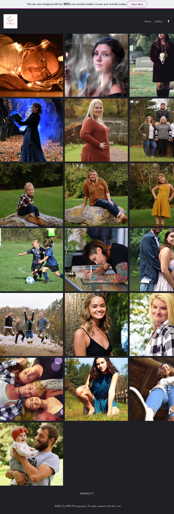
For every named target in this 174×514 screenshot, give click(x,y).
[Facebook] (168, 21)
